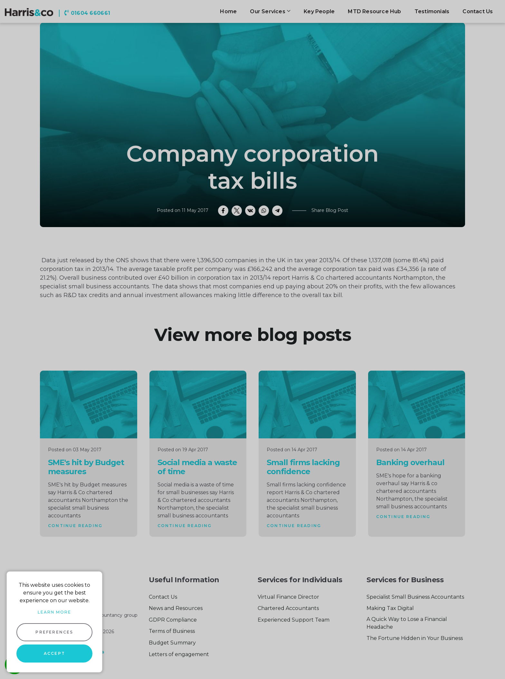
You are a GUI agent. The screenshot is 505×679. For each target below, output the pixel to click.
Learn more (54, 612)
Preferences (54, 632)
